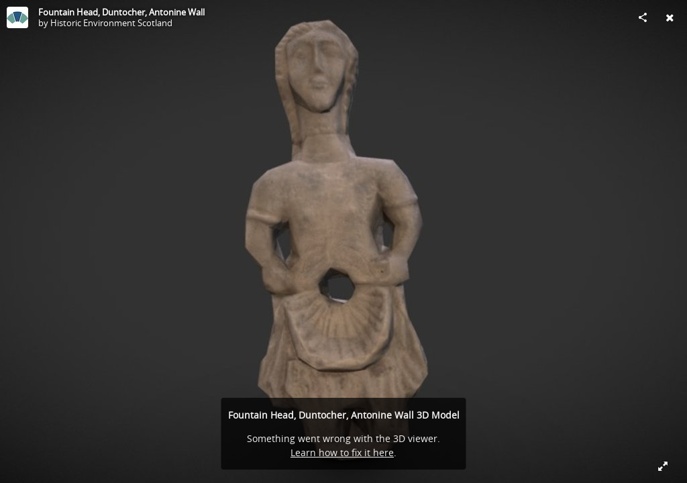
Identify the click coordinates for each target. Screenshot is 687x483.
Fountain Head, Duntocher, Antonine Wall (121, 12)
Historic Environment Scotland (111, 23)
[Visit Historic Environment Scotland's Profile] (17, 17)
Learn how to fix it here (342, 452)
